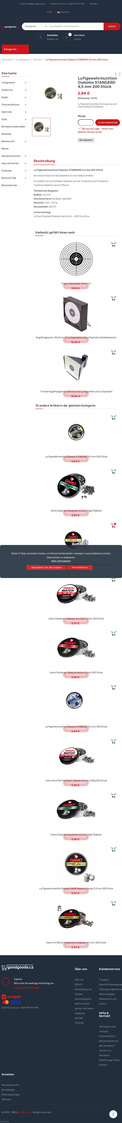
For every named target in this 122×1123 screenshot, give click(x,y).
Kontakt (93, 4)
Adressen (6, 1099)
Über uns (79, 979)
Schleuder (7, 170)
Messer (5, 148)
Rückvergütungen (11, 1094)
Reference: (84, 98)
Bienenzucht (8, 141)
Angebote (80, 1013)
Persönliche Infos (10, 1085)
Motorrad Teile (9, 178)
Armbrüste (7, 90)
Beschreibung (44, 161)
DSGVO (78, 984)
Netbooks (6, 134)
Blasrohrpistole (9, 185)
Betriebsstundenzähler (13, 126)
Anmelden (8, 1074)
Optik (4, 119)
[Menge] (86, 122)
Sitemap (79, 1023)
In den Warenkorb (107, 123)
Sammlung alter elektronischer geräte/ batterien (84, 1004)
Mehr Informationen (61, 561)
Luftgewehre (8, 82)
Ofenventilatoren (11, 104)
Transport (104, 979)
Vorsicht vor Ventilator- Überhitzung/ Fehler (109, 1055)
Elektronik (7, 112)
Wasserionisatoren (11, 156)
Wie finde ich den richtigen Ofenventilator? (107, 1031)
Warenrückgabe (107, 994)
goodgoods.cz (25, 1112)
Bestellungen (8, 1090)
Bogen (5, 97)
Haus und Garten (10, 163)
